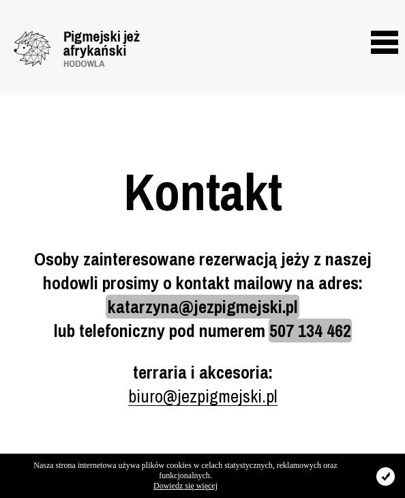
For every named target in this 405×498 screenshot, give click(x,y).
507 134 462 (310, 330)
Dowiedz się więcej (185, 485)
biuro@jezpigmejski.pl (203, 396)
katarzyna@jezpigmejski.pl (203, 307)
